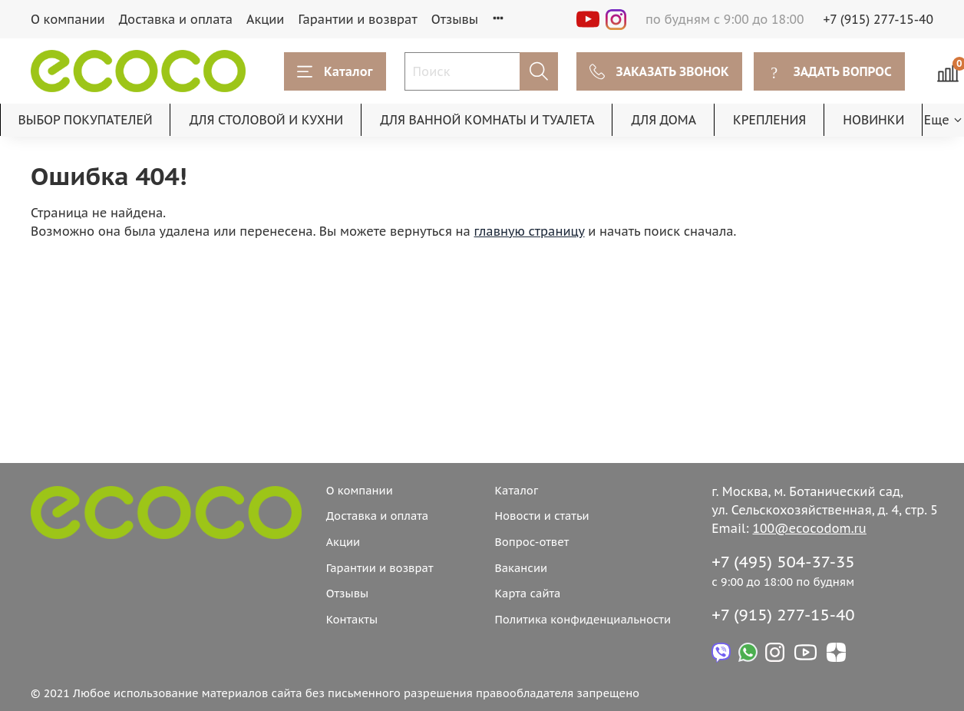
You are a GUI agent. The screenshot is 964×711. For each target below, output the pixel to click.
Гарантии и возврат (357, 19)
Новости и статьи (541, 515)
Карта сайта (527, 593)
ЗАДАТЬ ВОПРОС (829, 71)
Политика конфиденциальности (582, 619)
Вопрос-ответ (531, 541)
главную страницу (529, 231)
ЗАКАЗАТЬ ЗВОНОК (659, 71)
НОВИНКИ (873, 119)
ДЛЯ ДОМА (664, 119)
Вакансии (520, 568)
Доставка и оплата (176, 19)
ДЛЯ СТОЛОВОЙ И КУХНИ (267, 119)
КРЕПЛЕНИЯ (769, 119)
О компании (68, 19)
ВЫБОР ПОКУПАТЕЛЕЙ (85, 119)
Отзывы (455, 19)
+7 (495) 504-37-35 (783, 561)
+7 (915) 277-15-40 (879, 19)
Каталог (335, 71)
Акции (265, 19)
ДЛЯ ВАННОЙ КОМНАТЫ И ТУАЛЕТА (487, 119)
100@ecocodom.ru (810, 528)
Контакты (352, 619)
